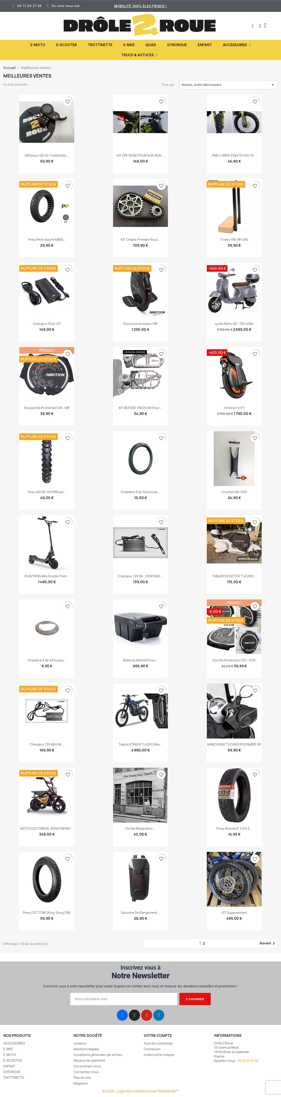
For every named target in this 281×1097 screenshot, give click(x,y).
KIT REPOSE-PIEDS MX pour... (140, 408)
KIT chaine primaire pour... (140, 239)
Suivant (267, 943)
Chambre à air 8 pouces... (47, 660)
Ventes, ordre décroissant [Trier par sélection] (228, 84)
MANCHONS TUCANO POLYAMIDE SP (234, 744)
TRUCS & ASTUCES (139, 55)
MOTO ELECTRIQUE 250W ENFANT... (47, 828)
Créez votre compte (159, 1055)
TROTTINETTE (100, 45)
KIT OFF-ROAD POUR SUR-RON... (140, 155)
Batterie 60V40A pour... (140, 660)
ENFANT (205, 45)
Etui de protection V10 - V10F (234, 660)
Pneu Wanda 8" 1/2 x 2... (234, 828)
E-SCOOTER (66, 45)
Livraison (80, 1043)
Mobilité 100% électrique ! (140, 6)
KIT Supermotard (234, 913)
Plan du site (82, 1077)
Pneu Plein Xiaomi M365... (47, 239)
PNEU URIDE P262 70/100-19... (234, 155)
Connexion (152, 1049)
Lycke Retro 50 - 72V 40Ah (234, 324)
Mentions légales (86, 1049)
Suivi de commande (158, 1043)
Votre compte (158, 1035)
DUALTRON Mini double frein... (46, 576)
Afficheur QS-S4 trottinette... (47, 155)
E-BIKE (129, 45)
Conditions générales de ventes (98, 1055)
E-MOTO (38, 45)
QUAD (151, 45)
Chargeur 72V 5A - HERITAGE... (140, 576)
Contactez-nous (86, 1072)
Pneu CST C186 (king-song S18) (47, 913)
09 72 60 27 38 (248, 1061)
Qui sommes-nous (87, 1066)
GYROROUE (177, 45)
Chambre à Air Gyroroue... (140, 492)
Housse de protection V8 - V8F (47, 408)
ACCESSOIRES (236, 45)
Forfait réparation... (140, 828)
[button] (252, 26)
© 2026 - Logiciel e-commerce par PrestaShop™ (140, 1091)
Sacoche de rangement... (140, 913)
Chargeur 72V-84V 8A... (47, 744)
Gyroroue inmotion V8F (140, 324)
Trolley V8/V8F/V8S (234, 239)
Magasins (81, 1083)
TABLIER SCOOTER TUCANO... (234, 576)
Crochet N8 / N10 (234, 492)
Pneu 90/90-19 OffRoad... (47, 492)
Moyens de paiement (89, 1060)
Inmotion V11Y (234, 408)
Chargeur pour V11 (47, 324)
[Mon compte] (260, 26)
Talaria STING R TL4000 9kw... (140, 744)
